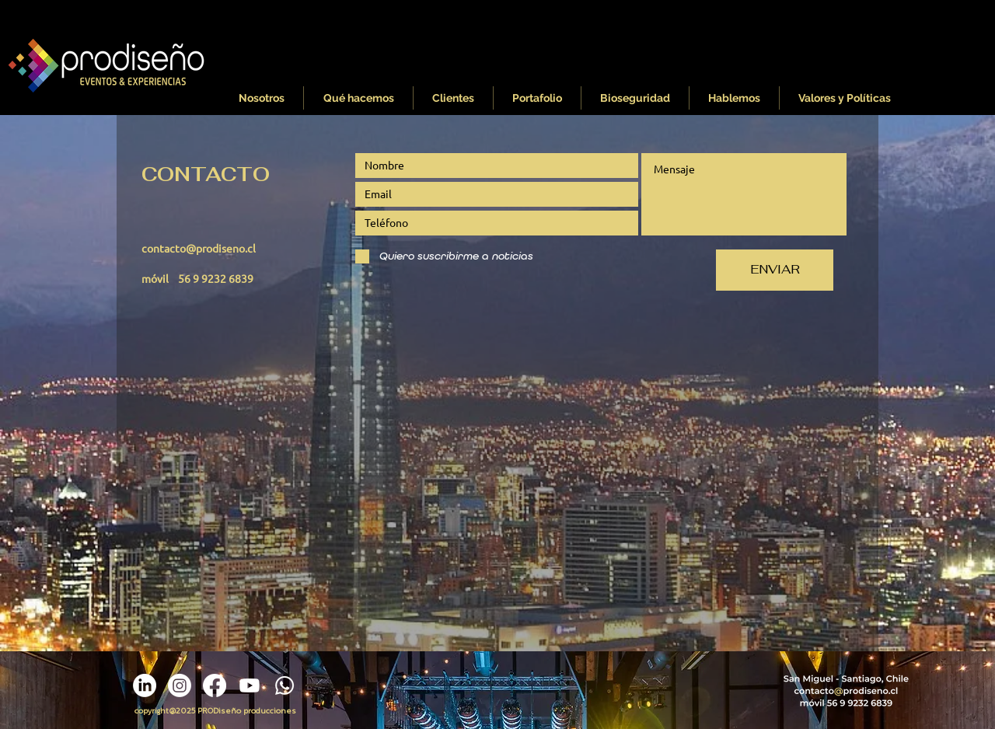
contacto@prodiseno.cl (198, 248)
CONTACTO (205, 174)
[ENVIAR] (774, 270)
